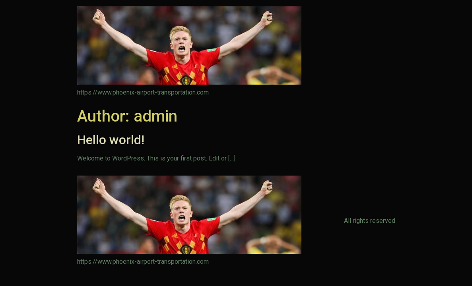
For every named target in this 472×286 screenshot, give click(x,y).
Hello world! (110, 139)
